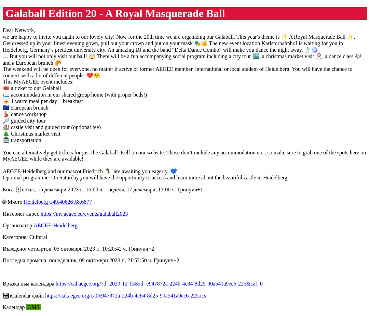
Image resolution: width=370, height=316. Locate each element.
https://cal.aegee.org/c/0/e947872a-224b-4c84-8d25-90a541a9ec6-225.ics (125, 296)
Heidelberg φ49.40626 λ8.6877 (58, 202)
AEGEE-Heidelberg (55, 225)
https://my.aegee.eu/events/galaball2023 (84, 214)
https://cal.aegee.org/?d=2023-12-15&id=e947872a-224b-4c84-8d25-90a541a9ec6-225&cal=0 (159, 284)
